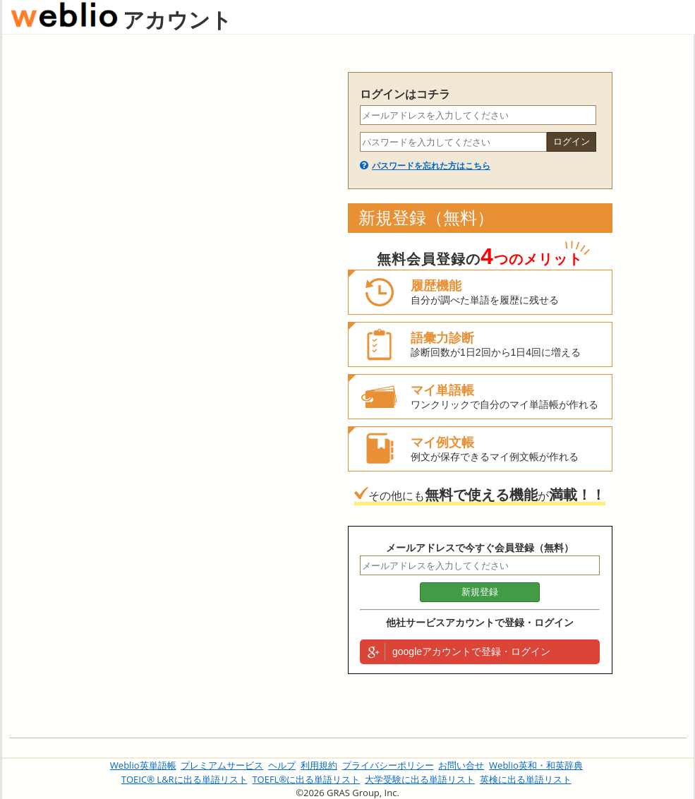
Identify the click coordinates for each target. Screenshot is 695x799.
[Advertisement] (171, 283)
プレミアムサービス (222, 765)
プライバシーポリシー (388, 765)
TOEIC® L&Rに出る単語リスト (184, 779)
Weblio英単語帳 (143, 765)
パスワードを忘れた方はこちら (431, 166)
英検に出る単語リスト (526, 779)
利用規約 (319, 765)
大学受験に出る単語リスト (420, 779)
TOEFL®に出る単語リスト (306, 779)
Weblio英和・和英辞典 (536, 765)
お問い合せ (461, 765)
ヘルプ (282, 765)
